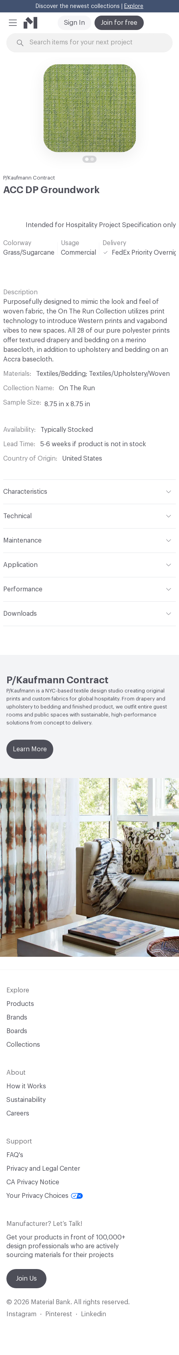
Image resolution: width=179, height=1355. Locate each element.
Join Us (26, 1278)
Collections (23, 1045)
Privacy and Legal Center (43, 1168)
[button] (12, 22)
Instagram (21, 1314)
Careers (17, 1113)
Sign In (74, 23)
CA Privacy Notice (32, 1182)
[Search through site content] (94, 42)
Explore (133, 6)
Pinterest (58, 1314)
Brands (16, 1017)
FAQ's (14, 1155)
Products (20, 1004)
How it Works (26, 1086)
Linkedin (93, 1314)
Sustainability (26, 1100)
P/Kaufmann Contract (29, 177)
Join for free (119, 23)
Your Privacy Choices (44, 1195)
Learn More (30, 749)
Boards (16, 1031)
